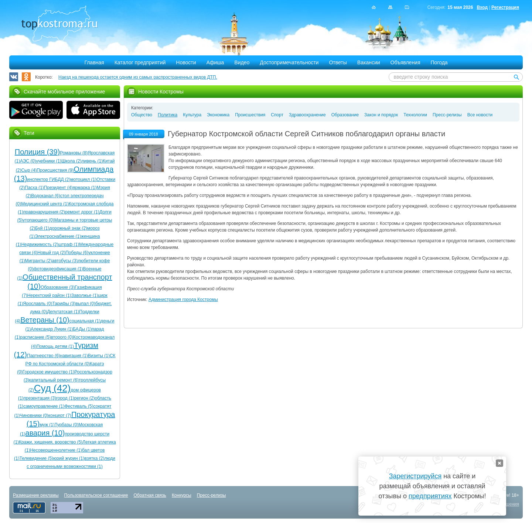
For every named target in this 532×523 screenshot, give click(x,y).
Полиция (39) (37, 152)
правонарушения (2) (44, 212)
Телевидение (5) (36, 458)
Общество (141, 114)
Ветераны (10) (44, 320)
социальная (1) (84, 321)
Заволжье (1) (84, 295)
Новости (186, 62)
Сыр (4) (29, 170)
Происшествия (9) (55, 170)
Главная (94, 62)
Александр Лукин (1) (52, 329)
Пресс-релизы (447, 114)
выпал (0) (85, 303)
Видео (241, 62)
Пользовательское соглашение (96, 495)
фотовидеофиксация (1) (58, 268)
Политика (167, 114)
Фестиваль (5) (78, 406)
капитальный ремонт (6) (54, 380)
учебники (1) (48, 161)
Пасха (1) (34, 187)
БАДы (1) (82, 329)
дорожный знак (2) (68, 228)
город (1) (65, 398)
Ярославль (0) (37, 303)
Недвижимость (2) (39, 244)
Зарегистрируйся (415, 476)
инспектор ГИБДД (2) (48, 179)
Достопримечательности (289, 62)
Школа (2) (71, 161)
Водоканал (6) (45, 195)
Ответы (338, 62)
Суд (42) (52, 388)
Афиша (215, 62)
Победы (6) (76, 252)
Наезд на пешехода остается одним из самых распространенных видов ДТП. (137, 77)
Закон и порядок (381, 114)
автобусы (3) (65, 260)
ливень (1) (92, 161)
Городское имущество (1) (48, 372)
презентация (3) (40, 398)
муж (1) (47, 424)
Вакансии (368, 62)
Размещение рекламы (36, 495)
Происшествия (250, 114)
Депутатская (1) (63, 311)
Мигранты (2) (38, 260)
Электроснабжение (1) (58, 236)
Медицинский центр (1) (45, 203)
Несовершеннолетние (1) (56, 450)
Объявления (405, 62)
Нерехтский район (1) (49, 295)
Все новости (479, 114)
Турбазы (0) (66, 424)
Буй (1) (42, 228)
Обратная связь (149, 495)
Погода (439, 62)
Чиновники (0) (34, 415)
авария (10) (45, 433)
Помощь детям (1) (55, 346)
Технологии (415, 114)
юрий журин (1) (68, 458)
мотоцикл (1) (84, 179)
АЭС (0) (28, 161)
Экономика (218, 114)
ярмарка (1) (85, 187)
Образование (345, 114)
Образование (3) (58, 287)
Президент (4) (58, 187)
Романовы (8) (74, 152)
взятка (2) (95, 458)
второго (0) (62, 337)
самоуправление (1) (43, 406)
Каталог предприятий (140, 62)
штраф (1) (68, 244)
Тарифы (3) (63, 303)
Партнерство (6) (43, 355)
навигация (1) (74, 355)
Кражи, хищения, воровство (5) (50, 442)
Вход (482, 7)
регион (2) (84, 398)
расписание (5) (35, 337)
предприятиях (430, 496)
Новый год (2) (51, 252)
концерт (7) (59, 415)
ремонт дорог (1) (82, 212)
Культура (192, 114)
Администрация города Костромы (183, 299)
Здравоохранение (307, 114)
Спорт (277, 114)
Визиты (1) (99, 355)
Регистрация (505, 7)
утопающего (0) (38, 220)
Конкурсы (181, 495)
